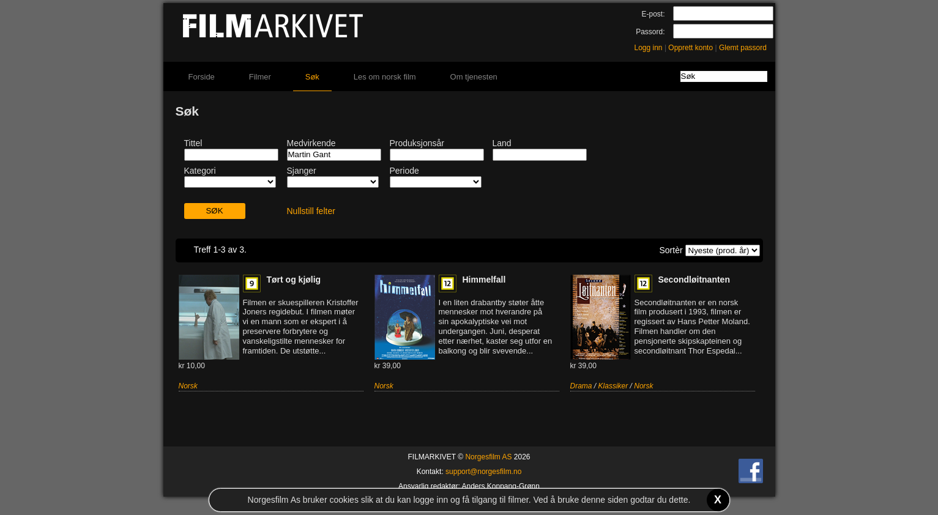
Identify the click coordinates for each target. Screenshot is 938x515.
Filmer (260, 76)
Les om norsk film (385, 76)
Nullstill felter (311, 211)
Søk (312, 76)
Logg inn (649, 47)
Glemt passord (743, 47)
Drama (581, 386)
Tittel (193, 143)
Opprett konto (690, 47)
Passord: (650, 32)
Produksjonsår (417, 143)
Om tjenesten (473, 76)
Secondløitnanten (694, 279)
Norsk (188, 386)
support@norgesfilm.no (483, 471)
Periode (404, 171)
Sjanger (301, 171)
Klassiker (613, 386)
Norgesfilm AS (488, 457)
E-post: (652, 14)
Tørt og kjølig (294, 279)
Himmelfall (484, 279)
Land (502, 143)
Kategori (200, 171)
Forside (201, 76)
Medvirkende (311, 143)
